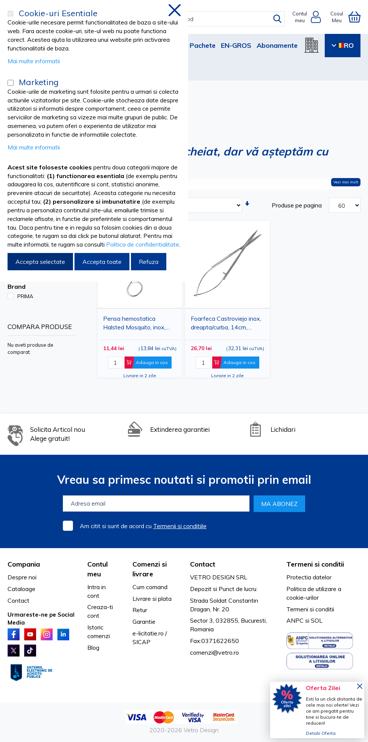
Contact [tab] (202, 564)
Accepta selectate (40, 261)
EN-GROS (236, 45)
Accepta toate (102, 261)
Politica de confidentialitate (142, 244)
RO (343, 45)
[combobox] (189, 18)
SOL (316, 620)
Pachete (203, 45)
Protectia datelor (309, 577)
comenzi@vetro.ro (214, 652)
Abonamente (277, 45)
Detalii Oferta (321, 733)
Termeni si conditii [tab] (315, 564)
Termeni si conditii (310, 609)
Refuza (148, 261)
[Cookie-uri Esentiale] (11, 14)
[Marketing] (11, 83)
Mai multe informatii (34, 61)
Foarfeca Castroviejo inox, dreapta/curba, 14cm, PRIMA (226, 324)
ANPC (295, 620)
